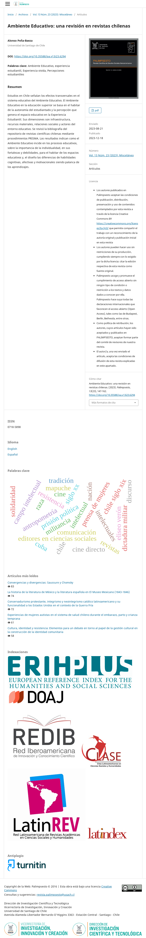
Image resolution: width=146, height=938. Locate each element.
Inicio (11, 14)
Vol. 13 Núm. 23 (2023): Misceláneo (52, 14)
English (12, 449)
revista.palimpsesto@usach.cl (56, 894)
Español (13, 454)
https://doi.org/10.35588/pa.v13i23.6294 (40, 56)
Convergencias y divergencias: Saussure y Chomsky (40, 582)
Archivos (23, 14)
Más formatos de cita (103, 402)
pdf (96, 110)
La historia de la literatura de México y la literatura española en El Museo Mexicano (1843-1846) (69, 592)
